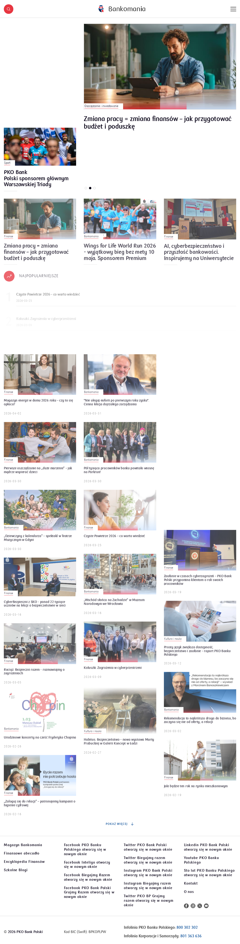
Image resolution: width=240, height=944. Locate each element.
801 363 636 (191, 936)
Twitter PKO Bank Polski (148, 847)
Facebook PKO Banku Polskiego (85, 849)
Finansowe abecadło (21, 853)
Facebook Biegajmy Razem (88, 877)
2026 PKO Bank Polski (25, 932)
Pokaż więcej (120, 824)
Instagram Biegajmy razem (148, 885)
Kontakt (191, 883)
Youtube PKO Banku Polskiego (201, 860)
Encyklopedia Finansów (24, 862)
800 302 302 (187, 927)
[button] (8, 9)
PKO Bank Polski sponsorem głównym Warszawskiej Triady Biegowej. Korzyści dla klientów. (36, 178)
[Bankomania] (122, 9)
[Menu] (233, 9)
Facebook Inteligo (87, 864)
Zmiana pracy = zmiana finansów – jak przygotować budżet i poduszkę (158, 122)
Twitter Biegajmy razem (148, 860)
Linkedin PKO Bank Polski (208, 847)
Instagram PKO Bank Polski (148, 872)
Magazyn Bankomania (23, 845)
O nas (189, 892)
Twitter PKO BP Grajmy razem (148, 900)
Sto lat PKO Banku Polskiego (209, 872)
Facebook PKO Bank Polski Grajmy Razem (89, 892)
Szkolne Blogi (16, 870)
